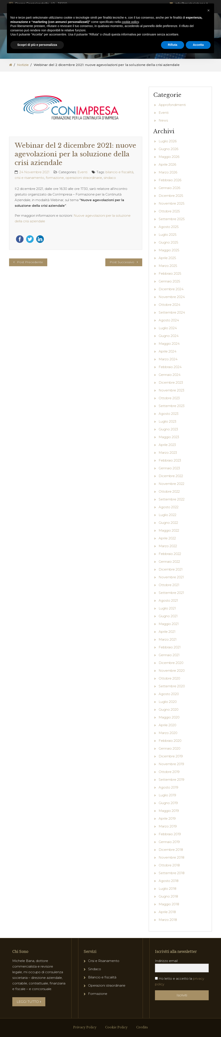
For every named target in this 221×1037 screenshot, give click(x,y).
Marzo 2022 (168, 546)
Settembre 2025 (172, 219)
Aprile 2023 (167, 445)
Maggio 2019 (169, 811)
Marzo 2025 (168, 266)
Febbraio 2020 (170, 741)
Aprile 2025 (167, 258)
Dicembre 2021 (171, 569)
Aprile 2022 (167, 538)
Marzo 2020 (168, 733)
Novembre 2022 (171, 484)
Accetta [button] (198, 44)
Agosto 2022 (168, 507)
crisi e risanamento (29, 178)
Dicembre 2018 (171, 850)
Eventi (82, 172)
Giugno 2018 (168, 896)
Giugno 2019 (168, 803)
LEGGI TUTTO (29, 1002)
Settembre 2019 (171, 779)
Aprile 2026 (167, 164)
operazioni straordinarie (83, 178)
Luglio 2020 (168, 702)
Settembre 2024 (172, 312)
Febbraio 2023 (170, 460)
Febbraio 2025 (170, 273)
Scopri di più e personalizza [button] (37, 44)
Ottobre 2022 (169, 491)
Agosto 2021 (168, 600)
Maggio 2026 (169, 157)
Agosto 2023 (168, 414)
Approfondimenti (172, 105)
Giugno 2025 (168, 242)
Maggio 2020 (169, 717)
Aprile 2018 (167, 912)
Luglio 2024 (168, 328)
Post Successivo (122, 262)
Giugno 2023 (168, 429)
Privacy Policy (84, 1027)
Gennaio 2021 (169, 655)
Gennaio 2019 (169, 842)
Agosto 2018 (168, 881)
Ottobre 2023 (169, 398)
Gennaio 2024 (169, 375)
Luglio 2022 (167, 515)
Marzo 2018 (168, 920)
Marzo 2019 (168, 826)
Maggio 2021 (169, 624)
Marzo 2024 (168, 359)
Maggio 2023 (169, 437)
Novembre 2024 (172, 297)
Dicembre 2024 (171, 289)
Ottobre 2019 (169, 772)
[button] (208, 10)
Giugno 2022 (168, 523)
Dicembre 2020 (171, 663)
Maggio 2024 (169, 343)
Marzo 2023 (168, 452)
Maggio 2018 (169, 904)
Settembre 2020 (172, 686)
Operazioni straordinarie (106, 985)
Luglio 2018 (167, 888)
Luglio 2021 (167, 608)
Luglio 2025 (168, 234)
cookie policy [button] (130, 22)
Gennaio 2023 (169, 468)
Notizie (23, 65)
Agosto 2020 (169, 694)
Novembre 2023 (171, 390)
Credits (142, 1027)
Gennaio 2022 (169, 561)
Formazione (97, 994)
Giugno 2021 (168, 616)
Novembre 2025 (172, 203)
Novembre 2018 (171, 857)
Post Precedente (30, 262)
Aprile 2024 (167, 351)
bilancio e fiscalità (119, 172)
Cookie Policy (116, 1027)
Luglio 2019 (167, 795)
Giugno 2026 (168, 149)
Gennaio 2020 (169, 748)
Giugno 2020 (168, 709)
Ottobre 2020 (169, 678)
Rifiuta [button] (172, 44)
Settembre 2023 (172, 406)
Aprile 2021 (167, 632)
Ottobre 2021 (169, 585)
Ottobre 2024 (169, 305)
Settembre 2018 (172, 873)
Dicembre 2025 (171, 196)
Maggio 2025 (169, 250)
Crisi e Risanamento (103, 961)
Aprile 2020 (167, 725)
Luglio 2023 (167, 421)
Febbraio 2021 (170, 647)
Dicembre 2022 (171, 476)
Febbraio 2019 (170, 834)
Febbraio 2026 (170, 180)
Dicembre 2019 (171, 756)
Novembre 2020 (172, 670)
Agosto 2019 (168, 787)
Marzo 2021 (168, 639)
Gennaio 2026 (169, 188)
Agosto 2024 (169, 320)
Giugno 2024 (168, 336)
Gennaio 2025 (169, 281)
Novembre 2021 (171, 577)
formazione (55, 178)
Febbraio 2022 (170, 554)
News (163, 120)
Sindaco (94, 969)
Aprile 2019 (167, 818)
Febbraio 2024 (170, 367)
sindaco (110, 178)
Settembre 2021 (171, 593)
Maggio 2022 (169, 530)
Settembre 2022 (172, 499)
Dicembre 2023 (171, 382)
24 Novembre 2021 (34, 172)
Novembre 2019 (171, 764)
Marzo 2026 (168, 172)
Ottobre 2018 (169, 865)
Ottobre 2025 (169, 211)
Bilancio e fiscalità (102, 977)
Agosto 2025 (169, 227)
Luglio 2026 (168, 141)
